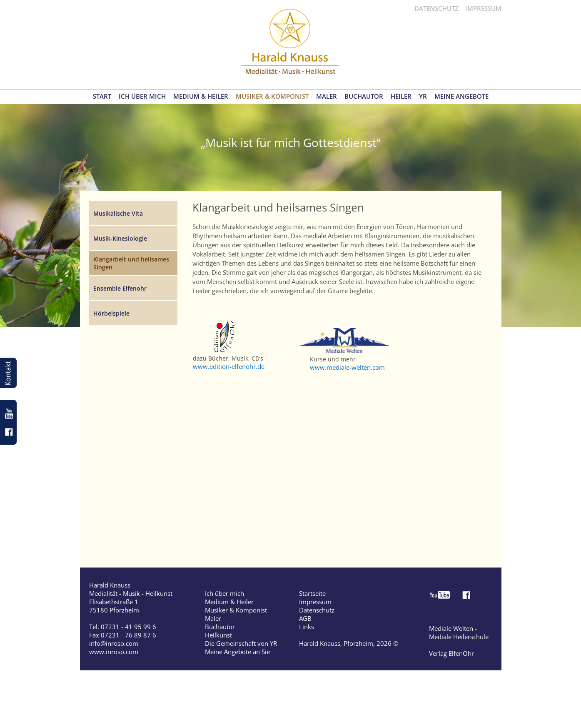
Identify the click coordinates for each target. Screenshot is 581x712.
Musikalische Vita (118, 213)
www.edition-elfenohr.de (228, 366)
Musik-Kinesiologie (120, 238)
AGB (305, 618)
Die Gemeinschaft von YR (241, 643)
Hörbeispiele (111, 313)
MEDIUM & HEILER (200, 96)
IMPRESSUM (483, 8)
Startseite (312, 593)
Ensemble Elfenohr (120, 288)
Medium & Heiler (229, 601)
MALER (326, 96)
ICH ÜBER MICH (142, 96)
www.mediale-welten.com (347, 367)
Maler (213, 618)
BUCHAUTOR (363, 96)
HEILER (401, 96)
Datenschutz (316, 610)
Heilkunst (218, 635)
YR (423, 96)
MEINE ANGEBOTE (461, 96)
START (102, 96)
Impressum (315, 601)
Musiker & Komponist (236, 610)
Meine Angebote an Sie (237, 651)
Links (306, 626)
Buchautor (220, 626)
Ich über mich (224, 593)
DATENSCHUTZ (436, 8)
